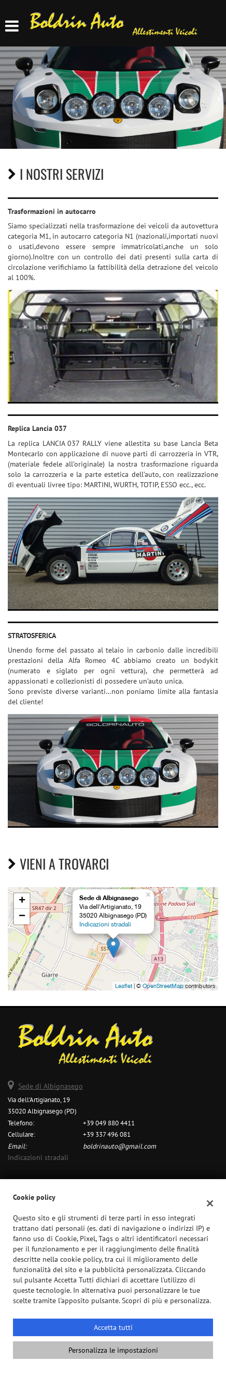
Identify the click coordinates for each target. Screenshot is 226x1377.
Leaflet (123, 986)
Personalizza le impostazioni (113, 1350)
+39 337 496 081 (107, 1134)
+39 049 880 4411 (109, 1122)
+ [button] (22, 901)
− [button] (22, 916)
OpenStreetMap (163, 986)
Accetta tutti (113, 1327)
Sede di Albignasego (50, 1086)
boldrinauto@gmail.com (119, 1146)
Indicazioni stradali (105, 924)
